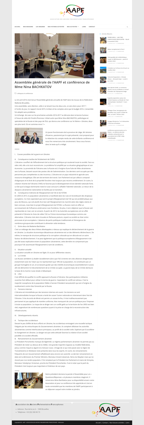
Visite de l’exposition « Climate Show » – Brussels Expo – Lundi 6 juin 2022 (117, 79)
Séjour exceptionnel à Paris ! (116, 49)
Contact (105, 423)
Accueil (98, 423)
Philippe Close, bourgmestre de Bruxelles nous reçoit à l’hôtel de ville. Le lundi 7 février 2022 (117, 112)
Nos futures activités (117, 423)
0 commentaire (120, 43)
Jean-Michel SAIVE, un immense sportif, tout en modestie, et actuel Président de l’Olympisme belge (118, 89)
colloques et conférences (25, 93)
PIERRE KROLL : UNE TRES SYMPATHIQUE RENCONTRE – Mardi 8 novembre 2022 (118, 39)
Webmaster (61, 422)
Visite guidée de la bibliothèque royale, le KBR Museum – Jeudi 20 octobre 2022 (118, 59)
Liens (127, 423)
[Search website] (127, 27)
